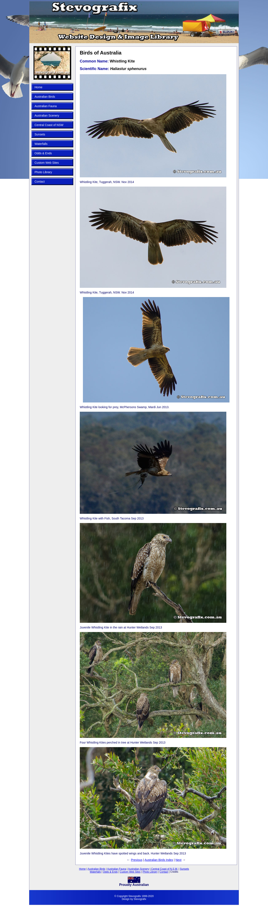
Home (38, 87)
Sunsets (40, 134)
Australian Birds (45, 96)
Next (178, 860)
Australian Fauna (46, 106)
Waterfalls (41, 143)
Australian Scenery (47, 115)
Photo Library (43, 172)
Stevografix (140, 899)
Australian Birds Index (158, 860)
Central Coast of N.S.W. (164, 868)
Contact (40, 181)
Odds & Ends (43, 153)
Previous (136, 860)
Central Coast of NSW (49, 125)
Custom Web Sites (47, 162)
